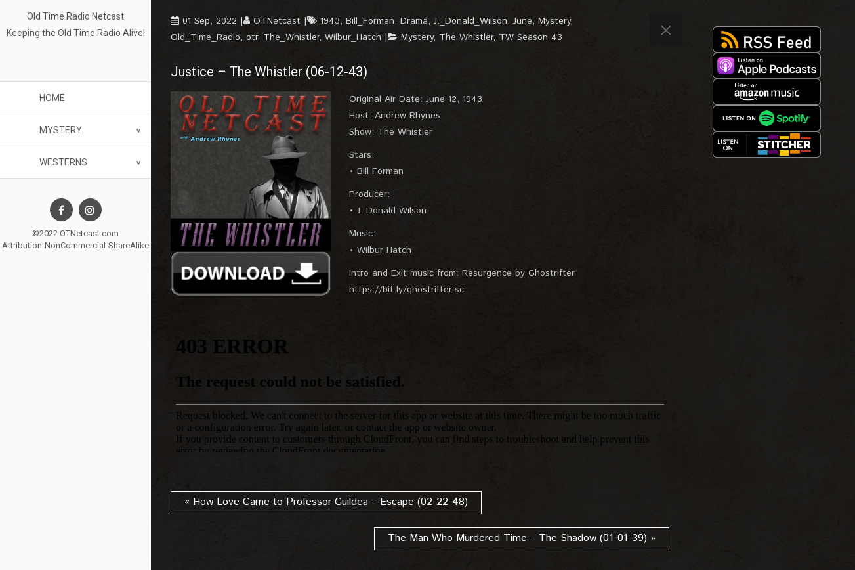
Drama (414, 21)
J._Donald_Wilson (470, 21)
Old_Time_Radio (205, 37)
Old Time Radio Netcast (75, 16)
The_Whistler (291, 37)
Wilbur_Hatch (353, 37)
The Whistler (466, 37)
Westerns (63, 162)
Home (52, 98)
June (522, 21)
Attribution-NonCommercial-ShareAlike (75, 245)
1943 (330, 21)
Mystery (60, 130)
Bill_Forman (370, 21)
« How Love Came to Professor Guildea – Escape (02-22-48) (326, 502)
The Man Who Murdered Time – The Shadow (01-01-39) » (522, 538)
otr (251, 37)
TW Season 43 (530, 37)
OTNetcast (277, 21)
